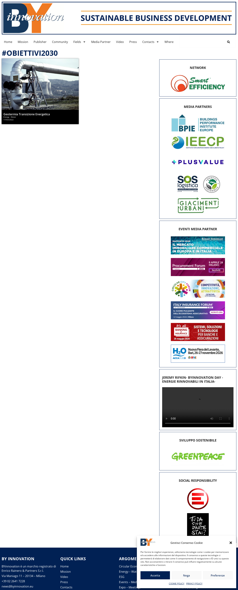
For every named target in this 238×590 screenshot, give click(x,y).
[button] (231, 543)
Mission (23, 42)
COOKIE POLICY (176, 583)
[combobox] (200, 42)
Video (120, 42)
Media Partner (101, 42)
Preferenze (218, 575)
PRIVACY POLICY (194, 583)
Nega (186, 575)
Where (169, 42)
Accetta (155, 575)
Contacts (150, 42)
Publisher (40, 42)
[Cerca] (229, 42)
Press (133, 42)
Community (60, 42)
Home (8, 42)
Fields (79, 42)
